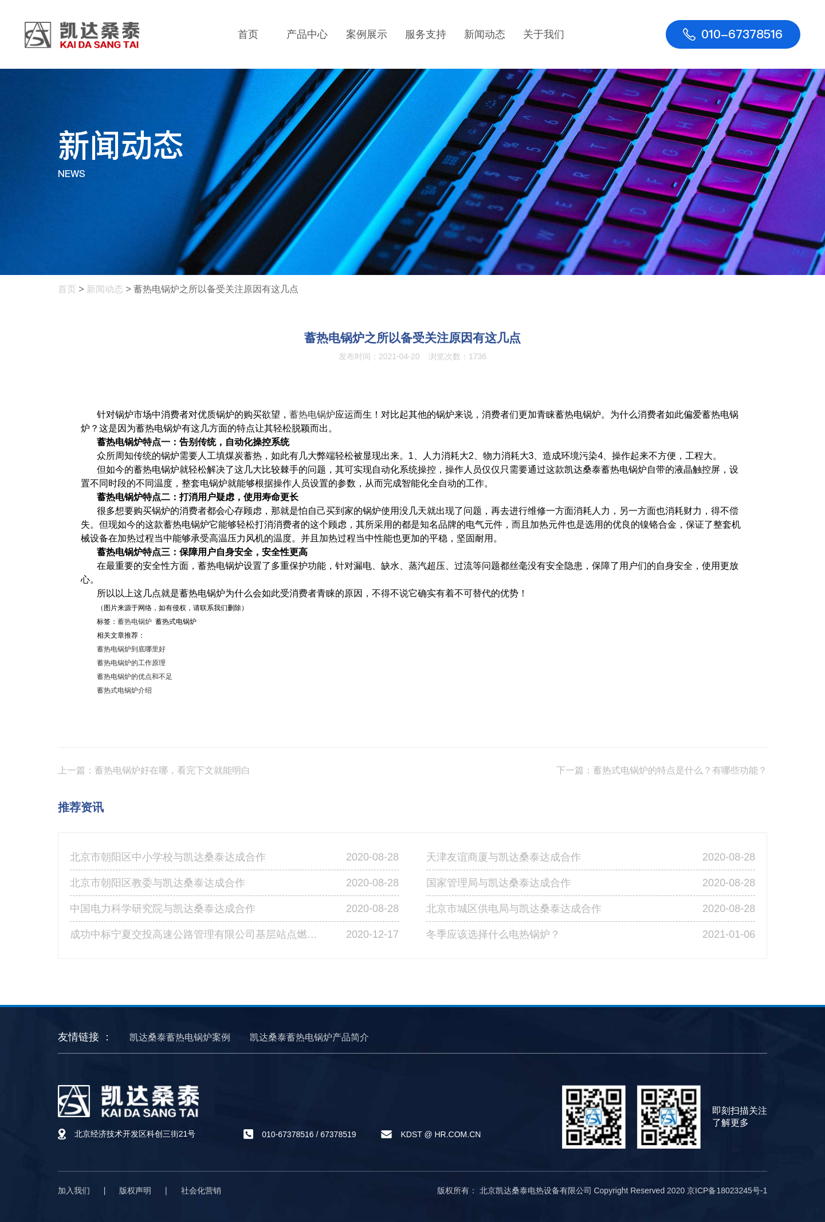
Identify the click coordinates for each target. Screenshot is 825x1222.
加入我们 (74, 1190)
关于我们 (543, 34)
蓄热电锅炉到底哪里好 (131, 649)
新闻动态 (484, 34)
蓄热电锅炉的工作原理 (131, 663)
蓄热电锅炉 (312, 414)
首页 (248, 34)
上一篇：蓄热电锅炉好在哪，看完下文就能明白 (154, 770)
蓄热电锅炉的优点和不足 (134, 677)
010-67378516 (287, 1134)
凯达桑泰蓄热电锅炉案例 (179, 1037)
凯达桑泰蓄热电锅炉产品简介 (309, 1037)
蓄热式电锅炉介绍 (124, 690)
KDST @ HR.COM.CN (440, 1134)
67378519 (338, 1134)
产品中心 (307, 34)
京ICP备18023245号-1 (727, 1190)
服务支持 (425, 34)
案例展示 (366, 34)
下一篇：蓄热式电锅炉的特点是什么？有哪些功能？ (661, 770)
